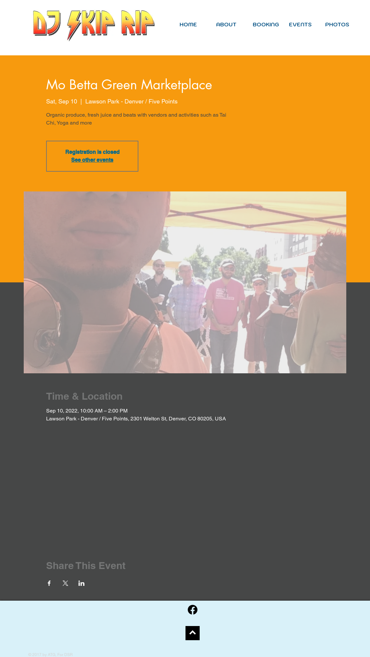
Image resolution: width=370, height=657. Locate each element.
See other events (92, 160)
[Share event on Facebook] (49, 583)
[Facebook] (192, 609)
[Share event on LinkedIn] (81, 583)
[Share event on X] (65, 583)
